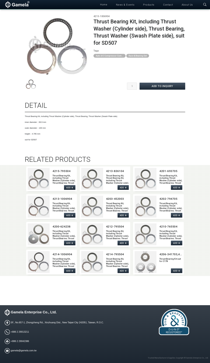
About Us (187, 4)
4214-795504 (115, 254)
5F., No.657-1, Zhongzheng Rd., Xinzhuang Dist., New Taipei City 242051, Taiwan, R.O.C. (57, 322)
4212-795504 (115, 226)
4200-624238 (61, 226)
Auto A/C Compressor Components (111, 56)
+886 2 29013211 (20, 332)
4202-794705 (168, 198)
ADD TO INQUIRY (162, 86)
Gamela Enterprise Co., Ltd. (34, 312)
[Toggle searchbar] (205, 4)
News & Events (125, 4)
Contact (168, 4)
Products (148, 4)
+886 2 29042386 (20, 341)
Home (103, 4)
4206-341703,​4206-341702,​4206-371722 (170, 254)
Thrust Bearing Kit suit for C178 (170, 260)
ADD (68, 187)
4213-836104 (115, 171)
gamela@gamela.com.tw (23, 350)
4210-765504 (168, 226)
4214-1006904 (62, 254)
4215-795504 (61, 171)
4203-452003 (115, 198)
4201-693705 (168, 171)
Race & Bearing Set (138, 56)
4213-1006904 (62, 198)
